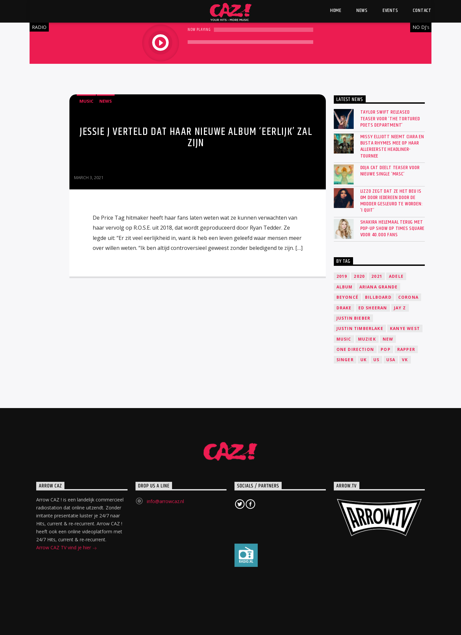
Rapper (406, 349)
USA (391, 360)
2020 (359, 276)
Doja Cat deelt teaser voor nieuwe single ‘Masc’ (390, 170)
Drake (344, 308)
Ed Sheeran (372, 308)
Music (86, 101)
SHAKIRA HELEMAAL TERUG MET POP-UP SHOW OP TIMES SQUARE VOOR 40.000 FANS (392, 228)
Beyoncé (347, 297)
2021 (376, 276)
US (376, 360)
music (343, 339)
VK (405, 360)
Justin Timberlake (359, 328)
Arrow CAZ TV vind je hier (66, 548)
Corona (408, 297)
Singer (345, 360)
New (388, 339)
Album (344, 287)
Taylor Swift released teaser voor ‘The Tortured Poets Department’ (390, 118)
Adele (396, 276)
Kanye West (405, 328)
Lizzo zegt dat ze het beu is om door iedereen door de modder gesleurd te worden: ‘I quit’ (391, 201)
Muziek (367, 339)
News (105, 101)
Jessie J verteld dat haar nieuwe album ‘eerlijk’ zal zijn (196, 137)
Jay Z (400, 308)
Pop (386, 349)
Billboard (378, 297)
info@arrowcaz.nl (165, 501)
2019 (341, 276)
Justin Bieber (353, 318)
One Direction (355, 349)
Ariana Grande (378, 287)
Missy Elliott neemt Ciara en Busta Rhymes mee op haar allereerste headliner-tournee (392, 146)
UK (363, 360)
